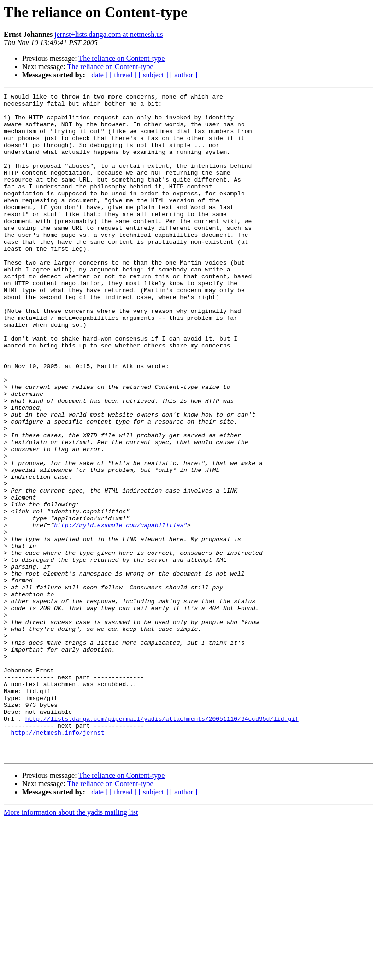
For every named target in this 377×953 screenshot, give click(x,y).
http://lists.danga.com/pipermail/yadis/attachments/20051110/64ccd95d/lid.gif (162, 844)
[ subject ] (153, 75)
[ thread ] (123, 75)
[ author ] (184, 75)
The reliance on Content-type (121, 58)
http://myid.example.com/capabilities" (120, 612)
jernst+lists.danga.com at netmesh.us (108, 34)
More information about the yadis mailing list (71, 945)
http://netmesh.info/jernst (58, 861)
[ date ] (97, 75)
